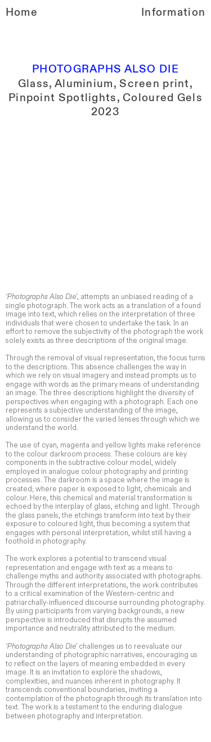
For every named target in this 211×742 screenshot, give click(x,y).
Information (173, 12)
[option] (106, 200)
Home (22, 12)
